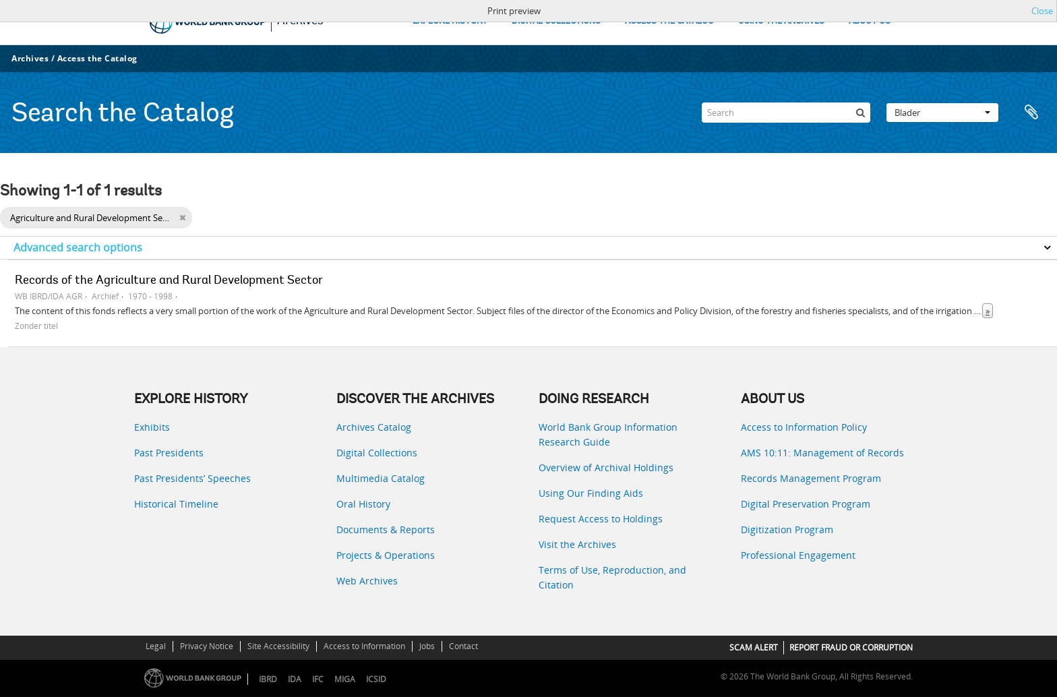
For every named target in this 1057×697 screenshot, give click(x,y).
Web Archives (367, 580)
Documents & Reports (385, 529)
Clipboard (1031, 112)
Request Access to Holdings (601, 518)
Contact (463, 646)
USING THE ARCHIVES (781, 21)
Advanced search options (77, 247)
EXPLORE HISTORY (450, 21)
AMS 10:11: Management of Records (822, 452)
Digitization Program (787, 529)
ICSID (376, 679)
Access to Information (364, 646)
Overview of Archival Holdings (606, 467)
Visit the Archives (577, 544)
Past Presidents (169, 452)
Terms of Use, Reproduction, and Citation (612, 577)
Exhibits (152, 427)
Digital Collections (376, 452)
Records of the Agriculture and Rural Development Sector (169, 281)
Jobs (427, 646)
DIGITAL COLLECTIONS (556, 21)
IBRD (268, 679)
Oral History (363, 503)
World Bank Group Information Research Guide (608, 434)
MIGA (344, 679)
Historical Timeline (176, 503)
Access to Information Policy (804, 427)
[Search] (786, 112)
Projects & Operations (385, 555)
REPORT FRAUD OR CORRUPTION (851, 647)
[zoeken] (860, 112)
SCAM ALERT (753, 647)
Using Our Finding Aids (591, 493)
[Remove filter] (182, 217)
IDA (294, 679)
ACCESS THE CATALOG (669, 21)
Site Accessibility (278, 646)
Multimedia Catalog (380, 478)
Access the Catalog (97, 58)
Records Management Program (811, 478)
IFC (318, 679)
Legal (156, 646)
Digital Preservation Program (805, 503)
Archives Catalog (373, 427)
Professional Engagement (798, 555)
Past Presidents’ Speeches (192, 478)
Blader (942, 113)
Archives (30, 58)
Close (1042, 11)
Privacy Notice (206, 646)
